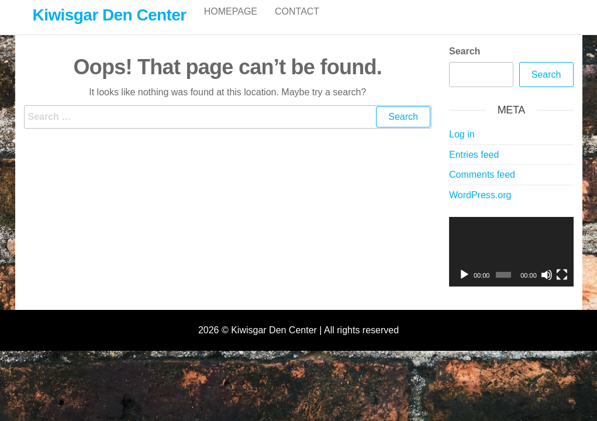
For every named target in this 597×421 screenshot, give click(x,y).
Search (464, 63)
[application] (511, 264)
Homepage (230, 23)
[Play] (464, 287)
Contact (297, 23)
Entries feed (474, 167)
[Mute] (547, 287)
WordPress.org (480, 207)
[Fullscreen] (562, 287)
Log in (462, 146)
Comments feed (482, 187)
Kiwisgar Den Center (110, 15)
